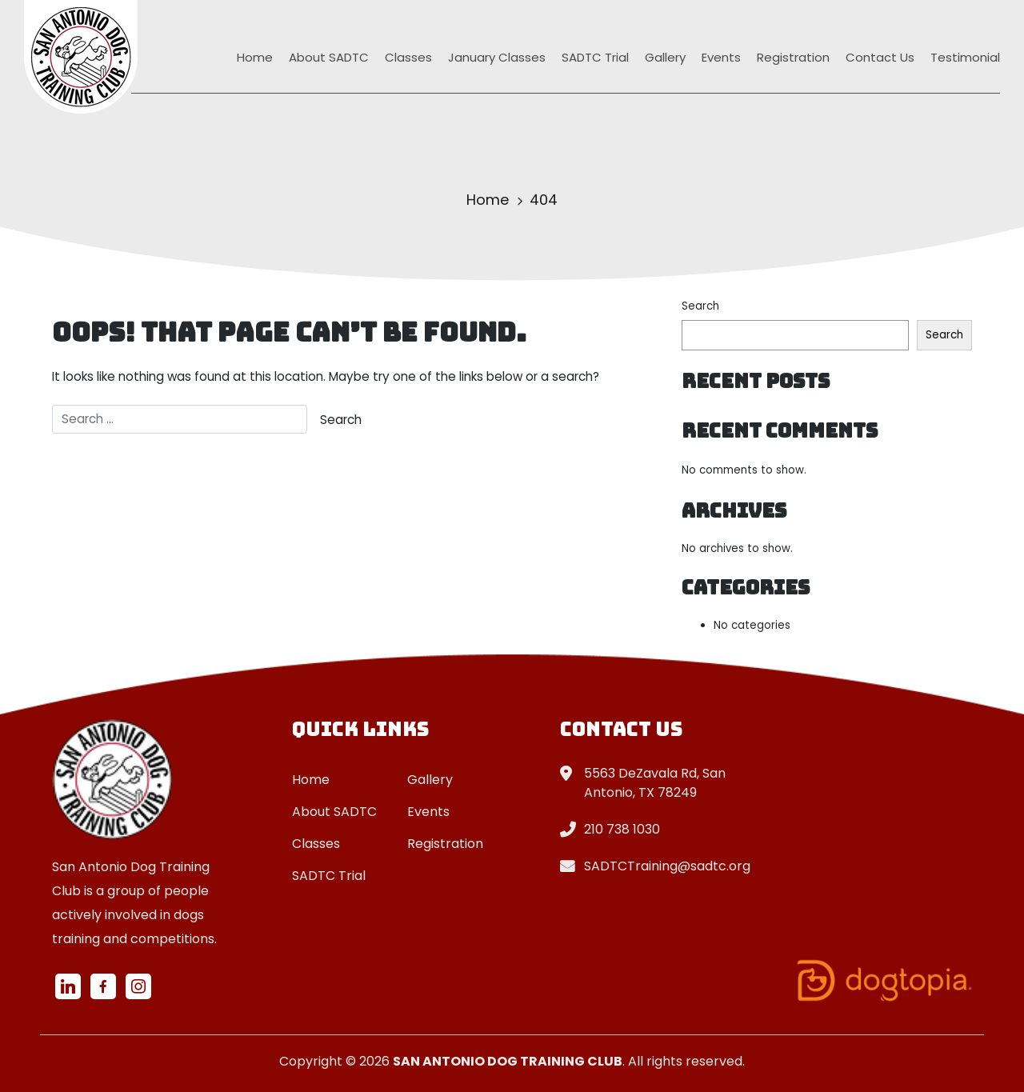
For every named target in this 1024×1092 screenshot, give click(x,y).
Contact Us (880, 57)
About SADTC (329, 57)
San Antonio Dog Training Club (507, 1061)
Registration (793, 57)
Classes (408, 57)
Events (721, 57)
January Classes (497, 57)
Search (700, 306)
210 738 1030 (622, 829)
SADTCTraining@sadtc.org (667, 866)
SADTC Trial (595, 57)
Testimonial (965, 57)
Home (255, 57)
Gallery (665, 57)
